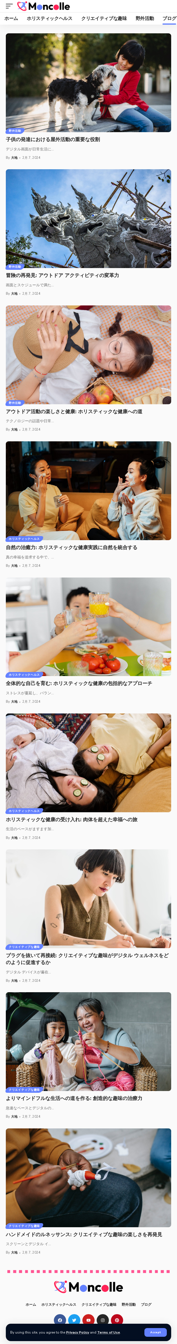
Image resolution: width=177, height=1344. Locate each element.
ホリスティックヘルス (24, 539)
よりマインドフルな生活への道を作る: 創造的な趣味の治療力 (74, 1098)
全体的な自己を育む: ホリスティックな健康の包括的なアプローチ (79, 683)
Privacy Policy (77, 1332)
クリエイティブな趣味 (24, 947)
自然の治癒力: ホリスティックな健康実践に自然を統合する (71, 547)
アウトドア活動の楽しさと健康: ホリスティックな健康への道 (74, 411)
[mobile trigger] (11, 6)
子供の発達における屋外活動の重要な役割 (53, 139)
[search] (166, 6)
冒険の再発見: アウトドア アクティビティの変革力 (62, 275)
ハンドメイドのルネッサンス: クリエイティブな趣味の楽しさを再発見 (84, 1234)
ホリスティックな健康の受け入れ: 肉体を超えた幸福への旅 (71, 819)
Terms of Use (108, 1332)
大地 (14, 158)
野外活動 (15, 131)
